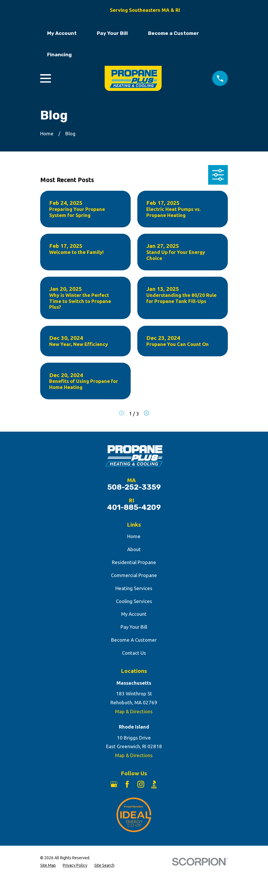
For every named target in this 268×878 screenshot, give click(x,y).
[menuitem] (48, 865)
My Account (62, 33)
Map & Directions (134, 711)
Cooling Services (134, 601)
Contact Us (134, 653)
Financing (59, 54)
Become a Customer (173, 33)
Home (134, 536)
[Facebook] (127, 784)
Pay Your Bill (112, 33)
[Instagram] (140, 784)
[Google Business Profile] (113, 784)
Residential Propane (134, 562)
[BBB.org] (154, 784)
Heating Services (133, 588)
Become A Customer (134, 640)
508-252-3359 (134, 487)
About (134, 549)
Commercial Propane (134, 575)
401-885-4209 (134, 507)
